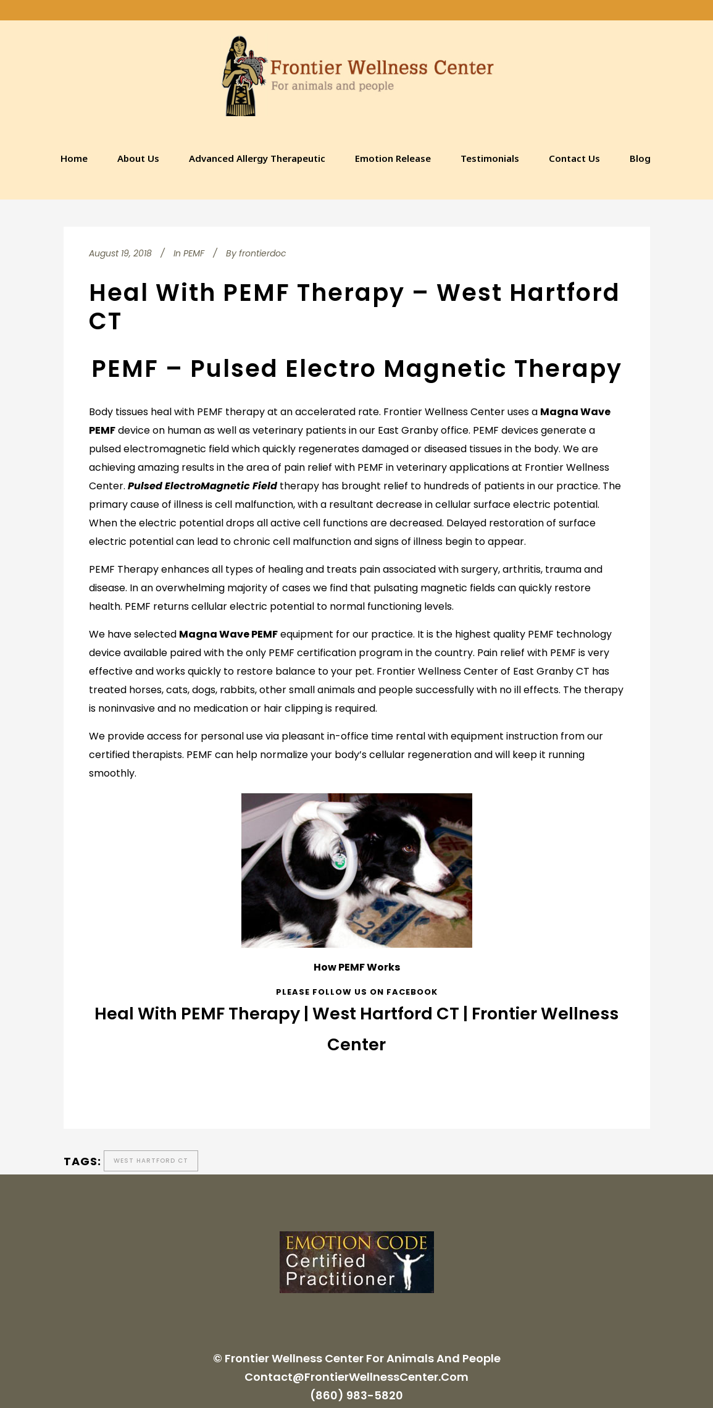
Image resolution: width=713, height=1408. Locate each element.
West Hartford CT (151, 1160)
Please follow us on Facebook (357, 992)
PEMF (193, 253)
